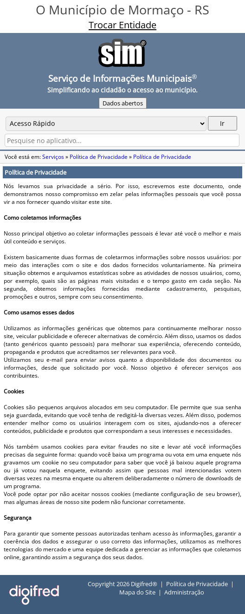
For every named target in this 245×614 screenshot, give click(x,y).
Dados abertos (123, 103)
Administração (184, 592)
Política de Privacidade (99, 157)
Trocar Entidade (122, 25)
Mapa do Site (137, 592)
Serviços (53, 157)
